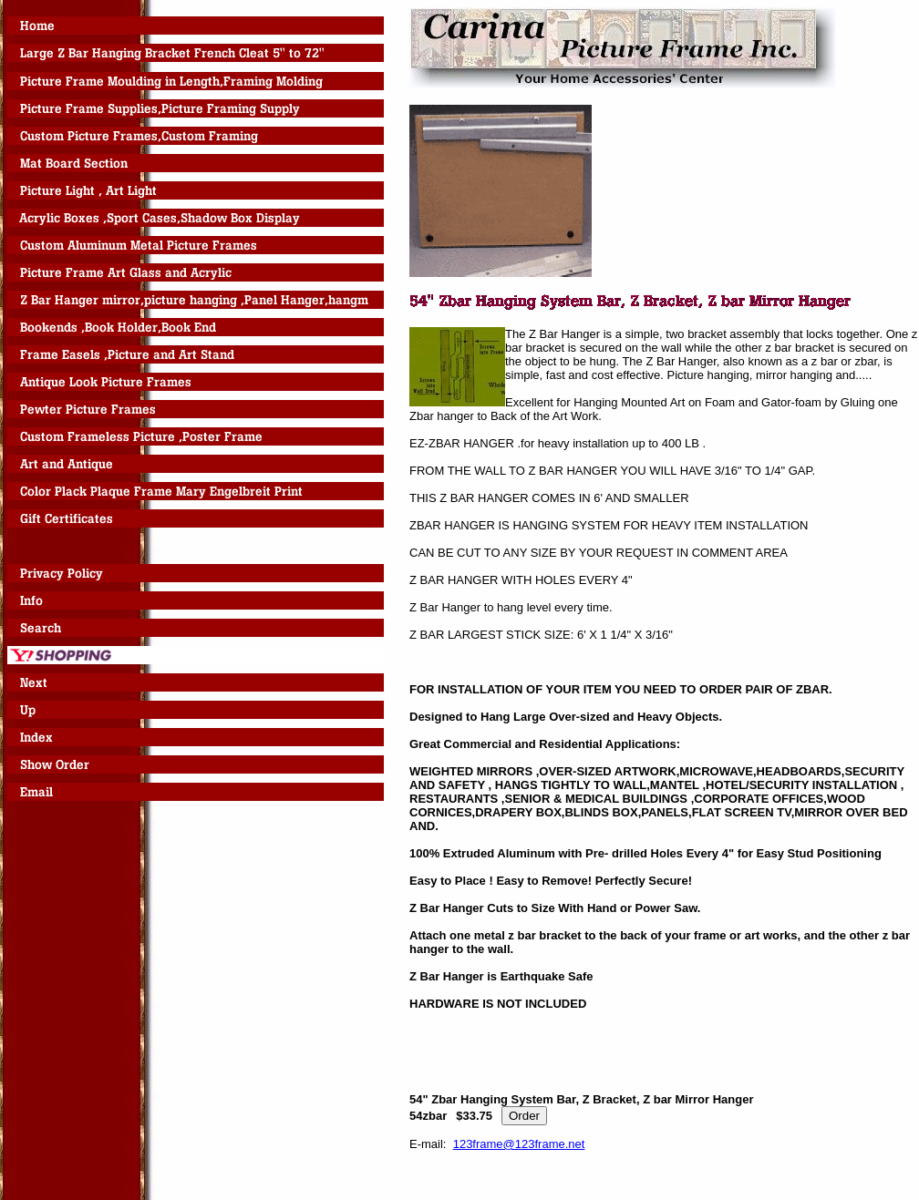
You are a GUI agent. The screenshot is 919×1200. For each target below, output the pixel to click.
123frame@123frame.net (519, 1144)
